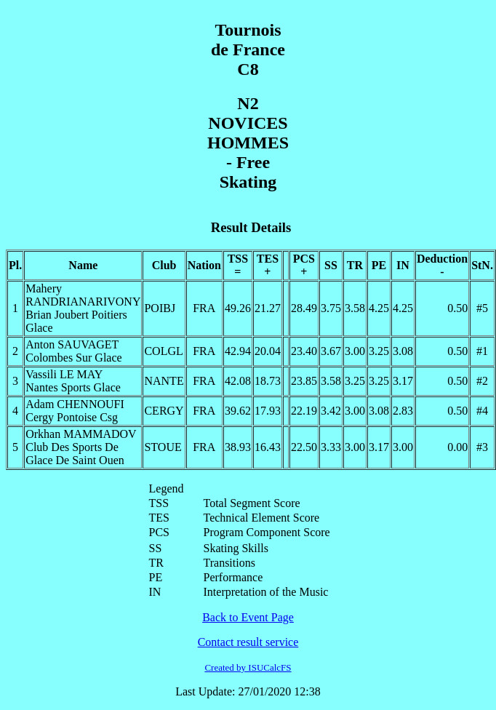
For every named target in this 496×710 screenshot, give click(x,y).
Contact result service (248, 642)
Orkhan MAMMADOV (80, 434)
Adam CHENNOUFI (74, 404)
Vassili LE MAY (64, 374)
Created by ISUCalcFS (247, 667)
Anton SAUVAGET (72, 344)
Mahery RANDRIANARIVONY (82, 295)
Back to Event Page (248, 617)
